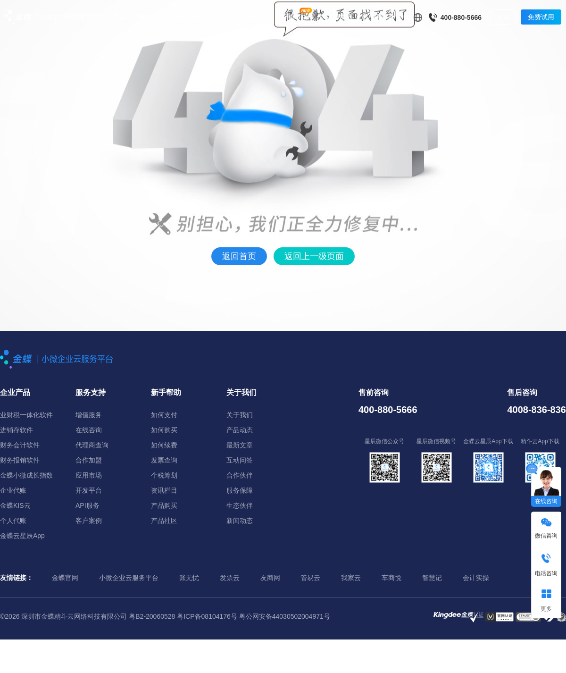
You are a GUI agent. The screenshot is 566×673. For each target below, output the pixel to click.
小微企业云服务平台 (128, 577)
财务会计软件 (20, 445)
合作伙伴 (239, 475)
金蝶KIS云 (15, 505)
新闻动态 (239, 520)
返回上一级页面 (314, 256)
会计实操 (476, 577)
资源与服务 (254, 16)
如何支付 (164, 415)
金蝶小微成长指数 (26, 475)
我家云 (351, 577)
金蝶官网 (65, 577)
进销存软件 (16, 430)
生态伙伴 (239, 505)
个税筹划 (164, 475)
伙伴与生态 (335, 16)
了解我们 (377, 16)
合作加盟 (88, 460)
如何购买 (164, 430)
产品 (119, 16)
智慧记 (432, 577)
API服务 (87, 505)
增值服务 (88, 415)
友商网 (270, 577)
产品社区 (164, 520)
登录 (503, 17)
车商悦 (391, 577)
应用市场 (295, 16)
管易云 (310, 577)
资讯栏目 (164, 490)
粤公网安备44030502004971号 (284, 616)
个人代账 (13, 520)
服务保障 (239, 490)
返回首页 (239, 256)
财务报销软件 (20, 460)
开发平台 (88, 490)
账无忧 (189, 577)
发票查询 (164, 460)
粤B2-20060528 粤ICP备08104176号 (183, 616)
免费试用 (541, 17)
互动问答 (239, 460)
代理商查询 (91, 445)
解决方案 (151, 16)
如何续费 (164, 445)
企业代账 (13, 490)
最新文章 (239, 445)
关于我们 (239, 415)
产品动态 (239, 430)
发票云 (230, 577)
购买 (219, 16)
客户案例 (188, 16)
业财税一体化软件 (26, 415)
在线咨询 (88, 430)
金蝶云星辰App (22, 535)
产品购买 (164, 505)
